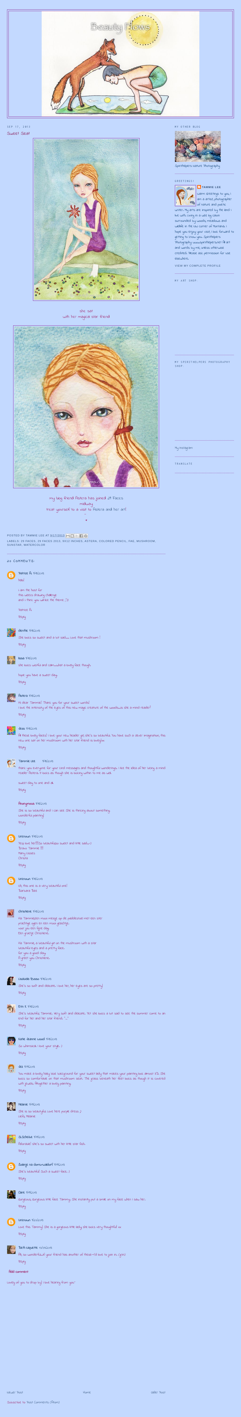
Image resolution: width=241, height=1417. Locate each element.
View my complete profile (198, 265)
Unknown (24, 836)
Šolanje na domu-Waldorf (35, 1164)
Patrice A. (25, 573)
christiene (25, 911)
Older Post (158, 1392)
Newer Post (15, 1392)
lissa (21, 658)
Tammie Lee (26, 761)
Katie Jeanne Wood (31, 1039)
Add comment (18, 1272)
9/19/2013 (29, 1066)
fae (131, 541)
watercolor (34, 544)
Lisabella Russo (28, 979)
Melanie (23, 1104)
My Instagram (184, 448)
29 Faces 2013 (49, 541)
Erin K (22, 1006)
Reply (22, 616)
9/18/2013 (38, 573)
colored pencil (113, 541)
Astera (90, 541)
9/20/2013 (37, 1220)
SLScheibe (25, 1137)
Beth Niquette (28, 1247)
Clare (21, 1192)
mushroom (146, 541)
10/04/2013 (45, 1247)
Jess (21, 728)
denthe (23, 630)
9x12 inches (73, 541)
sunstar (14, 544)
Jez (20, 1066)
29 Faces (115, 498)
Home (87, 1392)
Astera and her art (108, 510)
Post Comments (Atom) (43, 1402)
